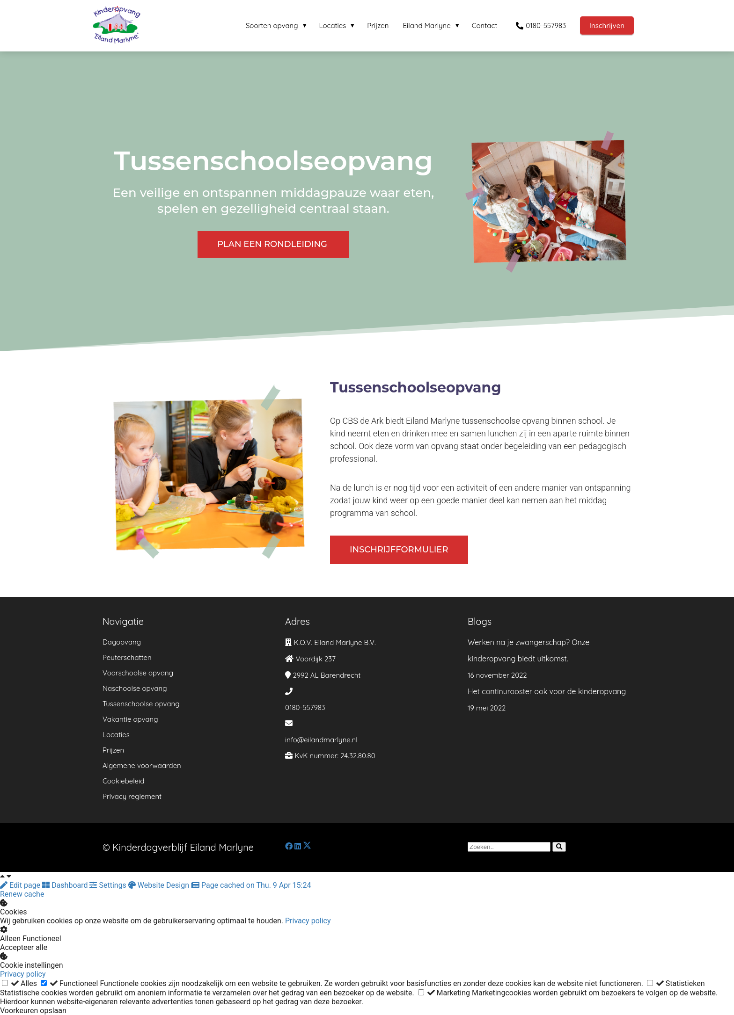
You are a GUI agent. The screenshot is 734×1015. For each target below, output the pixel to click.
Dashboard (65, 885)
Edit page (21, 885)
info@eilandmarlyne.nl (321, 739)
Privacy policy (308, 920)
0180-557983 (305, 707)
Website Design (159, 885)
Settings (108, 885)
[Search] (559, 847)
